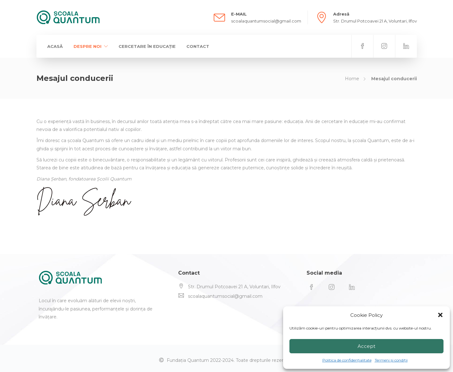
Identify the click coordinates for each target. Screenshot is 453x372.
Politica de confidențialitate (347, 360)
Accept (366, 346)
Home (352, 79)
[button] (440, 315)
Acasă (55, 46)
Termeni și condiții (391, 360)
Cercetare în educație (147, 46)
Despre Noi (87, 46)
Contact (197, 46)
